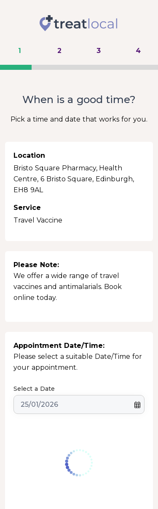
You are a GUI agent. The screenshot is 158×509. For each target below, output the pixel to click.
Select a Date (34, 388)
